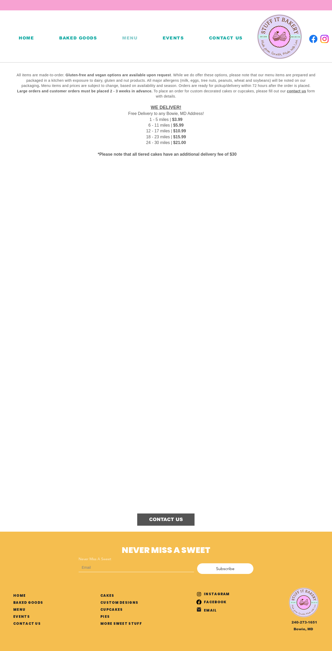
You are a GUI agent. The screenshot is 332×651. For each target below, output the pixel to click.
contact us (296, 91)
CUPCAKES (111, 609)
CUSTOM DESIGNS (119, 602)
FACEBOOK (215, 602)
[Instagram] (324, 38)
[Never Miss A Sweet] (135, 567)
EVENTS (21, 616)
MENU (19, 609)
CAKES (107, 595)
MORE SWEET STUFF (121, 623)
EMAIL (210, 610)
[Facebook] (313, 38)
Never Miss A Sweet (95, 559)
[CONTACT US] (166, 519)
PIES (105, 616)
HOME (19, 595)
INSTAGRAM (217, 594)
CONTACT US (27, 623)
